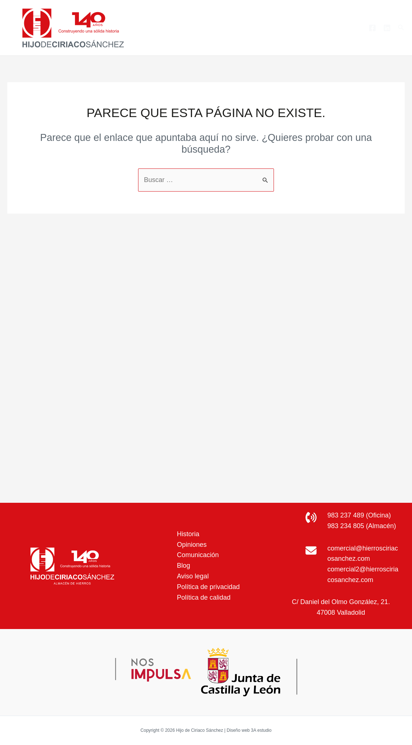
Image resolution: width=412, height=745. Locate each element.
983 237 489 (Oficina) (359, 515)
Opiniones (192, 544)
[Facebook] (372, 28)
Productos (229, 28)
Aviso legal (193, 576)
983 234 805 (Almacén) (361, 526)
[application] (243, 28)
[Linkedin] (387, 28)
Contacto (342, 27)
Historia (188, 534)
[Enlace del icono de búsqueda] (401, 28)
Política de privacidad (208, 586)
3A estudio (261, 730)
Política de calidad (204, 597)
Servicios (276, 28)
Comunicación (198, 555)
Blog (311, 27)
